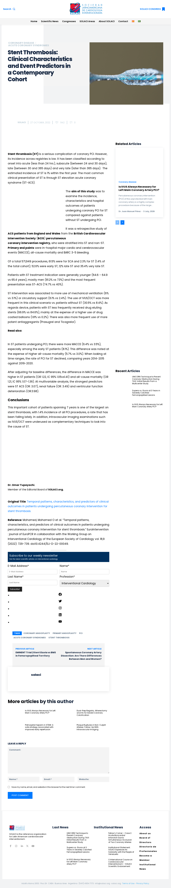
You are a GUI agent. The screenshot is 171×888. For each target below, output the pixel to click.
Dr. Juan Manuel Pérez (130, 211)
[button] (9, 9)
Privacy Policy (142, 883)
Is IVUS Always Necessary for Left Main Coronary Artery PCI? (40, 711)
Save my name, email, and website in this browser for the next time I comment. (49, 787)
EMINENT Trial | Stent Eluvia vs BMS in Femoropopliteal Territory (36, 654)
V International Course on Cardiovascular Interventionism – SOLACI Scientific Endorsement (120, 863)
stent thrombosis (59, 637)
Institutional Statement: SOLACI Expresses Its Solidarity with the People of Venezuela (121, 850)
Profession (67, 577)
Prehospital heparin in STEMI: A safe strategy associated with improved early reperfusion (39, 727)
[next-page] (122, 222)
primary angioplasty (64, 633)
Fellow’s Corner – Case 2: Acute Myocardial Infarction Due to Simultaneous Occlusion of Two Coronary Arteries (120, 837)
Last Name (15, 577)
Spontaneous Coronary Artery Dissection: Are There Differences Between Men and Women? (81, 656)
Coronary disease (21, 43)
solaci (22, 122)
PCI (81, 633)
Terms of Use (128, 883)
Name (64, 566)
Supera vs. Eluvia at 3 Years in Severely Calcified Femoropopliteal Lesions (146, 392)
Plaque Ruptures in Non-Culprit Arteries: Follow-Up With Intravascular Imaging (91, 727)
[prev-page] (117, 222)
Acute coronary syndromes (28, 45)
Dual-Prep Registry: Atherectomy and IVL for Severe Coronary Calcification (92, 712)
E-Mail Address (18, 566)
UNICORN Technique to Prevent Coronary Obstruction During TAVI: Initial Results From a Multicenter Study (146, 380)
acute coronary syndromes (30, 637)
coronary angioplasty (36, 633)
